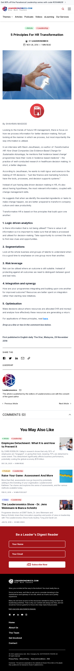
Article (29, 28)
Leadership (42, 28)
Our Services (62, 17)
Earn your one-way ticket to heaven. (22, 609)
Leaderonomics (40, 41)
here (45, 318)
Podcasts (28, 17)
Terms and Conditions (38, 659)
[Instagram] (26, 615)
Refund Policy (24, 659)
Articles (18, 17)
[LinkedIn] (18, 615)
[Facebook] (10, 615)
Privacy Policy (13, 659)
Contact (13, 643)
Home (12, 622)
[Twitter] (14, 615)
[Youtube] (22, 615)
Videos (38, 17)
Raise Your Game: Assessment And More (27, 475)
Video (5, 500)
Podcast (6, 471)
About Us (13, 627)
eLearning (49, 17)
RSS (48, 659)
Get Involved (15, 638)
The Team (14, 632)
